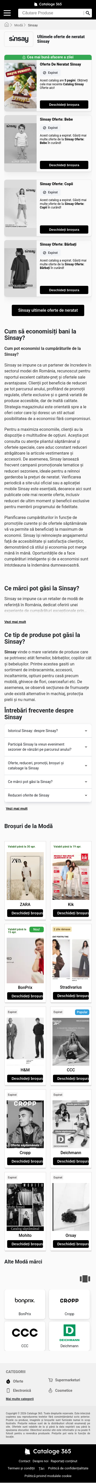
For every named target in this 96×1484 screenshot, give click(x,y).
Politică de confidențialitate (68, 1468)
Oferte (14, 1381)
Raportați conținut (64, 1461)
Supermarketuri (64, 1380)
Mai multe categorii (20, 1399)
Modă (18, 25)
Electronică (18, 1390)
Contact (24, 1461)
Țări (41, 1468)
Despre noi (40, 1461)
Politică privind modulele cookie (48, 1476)
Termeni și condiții (21, 1468)
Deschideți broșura (64, 105)
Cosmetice (60, 1390)
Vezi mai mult (15, 622)
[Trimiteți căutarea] (88, 13)
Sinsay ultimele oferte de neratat (48, 310)
